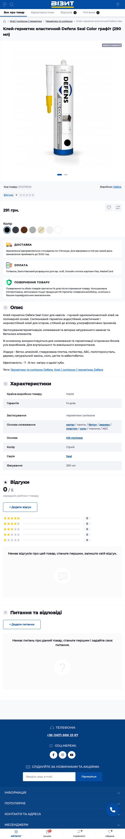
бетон (93, 424)
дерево (104, 424)
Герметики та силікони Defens (32, 369)
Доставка (23, 244)
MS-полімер (74, 438)
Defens (117, 186)
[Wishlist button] (109, 207)
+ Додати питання (21, 624)
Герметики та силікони (59, 21)
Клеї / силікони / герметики (26, 21)
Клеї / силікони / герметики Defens (78, 369)
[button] (59, 174)
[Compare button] (118, 207)
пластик (71, 428)
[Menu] (5, 4)
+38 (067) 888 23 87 (62, 735)
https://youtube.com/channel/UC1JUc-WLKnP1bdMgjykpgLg (71, 754)
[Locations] (118, 4)
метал (70, 424)
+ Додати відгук (20, 507)
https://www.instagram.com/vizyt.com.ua (62, 754)
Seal (69, 456)
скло (83, 428)
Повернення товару (32, 282)
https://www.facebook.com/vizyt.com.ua (53, 754)
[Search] (12, 4)
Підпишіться (89, 776)
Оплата (21, 265)
